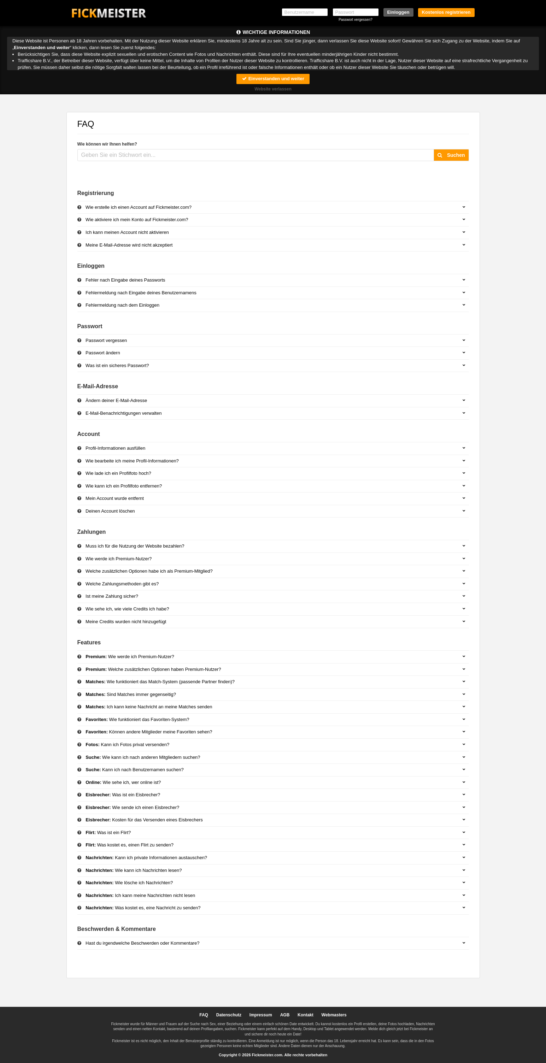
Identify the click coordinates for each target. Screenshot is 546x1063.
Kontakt (305, 1014)
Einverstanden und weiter (273, 78)
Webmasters (334, 1014)
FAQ (203, 1014)
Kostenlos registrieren (446, 12)
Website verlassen (273, 89)
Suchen (451, 155)
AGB (285, 1014)
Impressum (260, 1014)
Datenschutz (228, 1014)
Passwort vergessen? (355, 20)
